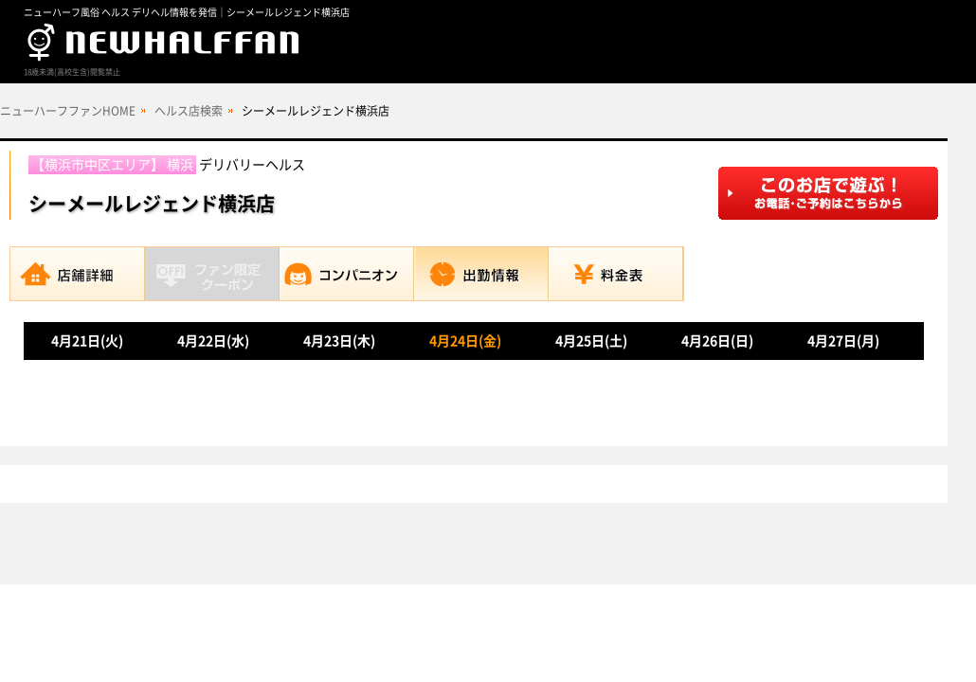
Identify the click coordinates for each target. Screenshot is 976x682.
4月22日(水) (213, 341)
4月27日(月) (843, 341)
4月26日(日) (717, 341)
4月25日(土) (591, 341)
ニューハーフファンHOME (68, 111)
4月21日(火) (87, 341)
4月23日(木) (339, 341)
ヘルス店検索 (188, 111)
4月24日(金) (465, 341)
